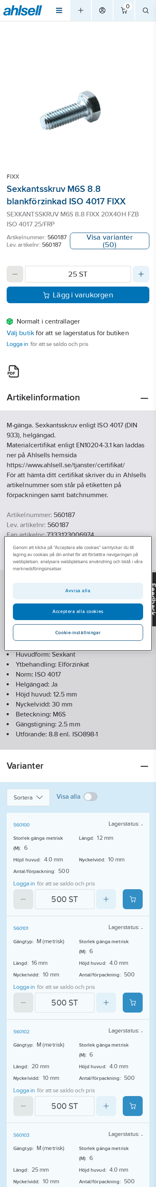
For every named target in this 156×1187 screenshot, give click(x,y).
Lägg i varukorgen (78, 295)
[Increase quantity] (141, 274)
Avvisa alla (77, 590)
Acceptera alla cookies (78, 611)
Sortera (28, 797)
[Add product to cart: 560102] (133, 1106)
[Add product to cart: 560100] (133, 899)
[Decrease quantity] (15, 274)
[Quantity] (78, 274)
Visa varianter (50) (110, 241)
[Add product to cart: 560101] (133, 1003)
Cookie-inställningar (78, 632)
